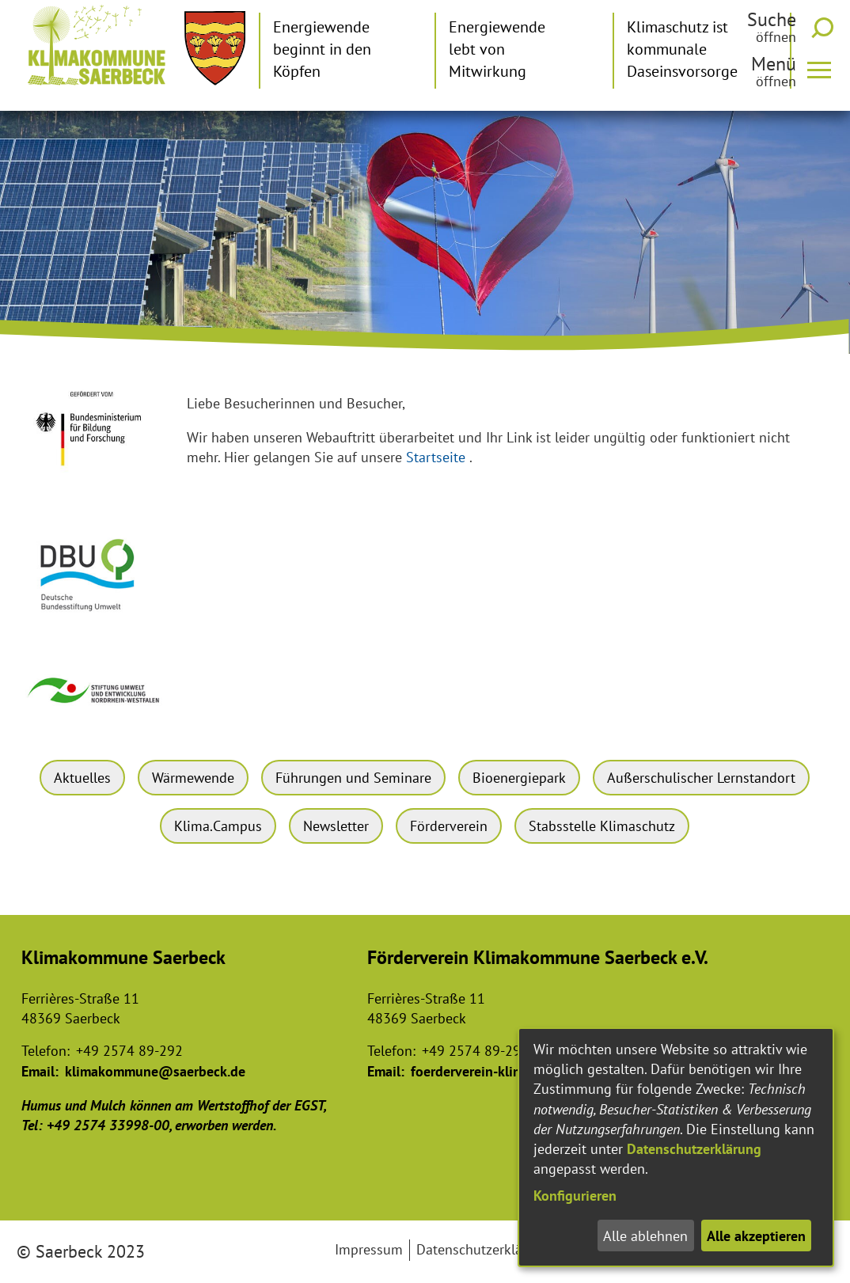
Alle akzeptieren (756, 1236)
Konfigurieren (575, 1195)
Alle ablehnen (645, 1236)
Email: (40, 1071)
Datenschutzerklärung (694, 1149)
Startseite (435, 457)
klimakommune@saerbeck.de (155, 1071)
